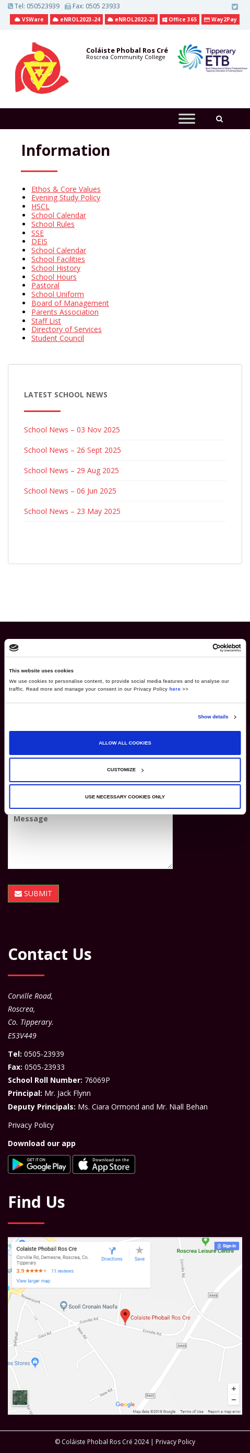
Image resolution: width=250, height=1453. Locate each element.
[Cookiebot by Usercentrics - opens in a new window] (195, 648)
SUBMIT (33, 893)
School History (55, 268)
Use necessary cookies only (125, 796)
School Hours (54, 277)
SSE (37, 233)
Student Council (57, 338)
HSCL (40, 206)
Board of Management (70, 303)
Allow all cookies (125, 743)
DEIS (39, 241)
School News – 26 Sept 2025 (72, 450)
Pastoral (45, 285)
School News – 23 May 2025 (72, 511)
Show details (213, 716)
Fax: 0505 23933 (92, 6)
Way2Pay (220, 19)
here (175, 689)
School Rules (53, 224)
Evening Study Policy (65, 197)
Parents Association (65, 312)
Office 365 (179, 19)
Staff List (46, 321)
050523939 (43, 6)
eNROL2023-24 (76, 19)
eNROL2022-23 (131, 19)
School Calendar (58, 215)
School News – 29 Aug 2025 (71, 470)
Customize (125, 769)
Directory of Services (66, 329)
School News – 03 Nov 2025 (72, 429)
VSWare (29, 19)
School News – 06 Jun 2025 (70, 491)
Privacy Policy (31, 1125)
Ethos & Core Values (66, 189)
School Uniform (57, 294)
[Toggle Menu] (186, 118)
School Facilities (58, 259)
